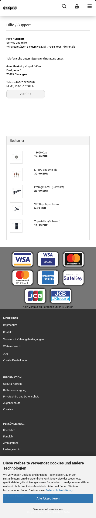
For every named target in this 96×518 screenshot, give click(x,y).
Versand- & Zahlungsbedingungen (23, 339)
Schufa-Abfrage (12, 383)
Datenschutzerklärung (59, 490)
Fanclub (8, 436)
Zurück (25, 94)
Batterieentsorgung (14, 390)
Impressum (10, 324)
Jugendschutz (11, 402)
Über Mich (9, 430)
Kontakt (8, 332)
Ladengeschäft (12, 449)
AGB (5, 353)
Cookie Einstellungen (15, 360)
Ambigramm (10, 442)
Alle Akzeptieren (48, 498)
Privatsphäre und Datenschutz (21, 396)
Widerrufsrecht (12, 346)
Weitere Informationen (47, 509)
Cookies (8, 409)
